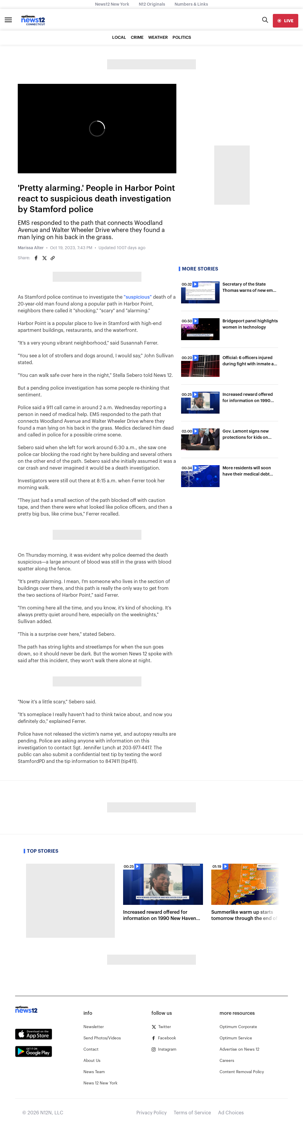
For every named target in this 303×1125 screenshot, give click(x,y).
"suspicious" (138, 297)
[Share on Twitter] (44, 258)
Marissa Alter (31, 248)
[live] (285, 21)
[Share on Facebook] (36, 258)
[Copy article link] (52, 258)
